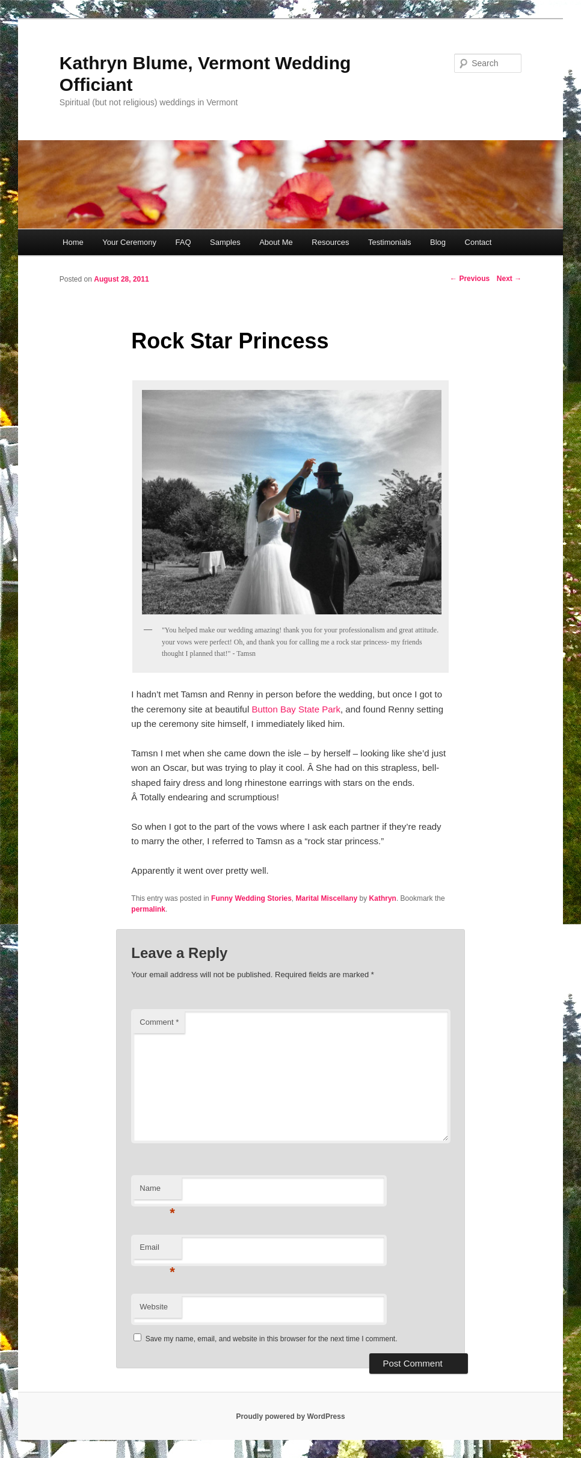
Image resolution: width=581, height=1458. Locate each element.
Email (157, 1251)
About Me (276, 242)
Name (157, 1192)
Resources (330, 242)
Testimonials (389, 242)
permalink (148, 909)
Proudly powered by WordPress (290, 1416)
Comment (159, 1022)
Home (73, 242)
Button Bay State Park (295, 709)
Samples (225, 242)
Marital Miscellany (327, 898)
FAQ (183, 242)
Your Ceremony (129, 242)
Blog (438, 242)
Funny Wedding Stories (251, 898)
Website (154, 1306)
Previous (470, 278)
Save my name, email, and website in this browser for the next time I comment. (272, 1339)
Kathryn (382, 898)
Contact (478, 242)
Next (509, 278)
